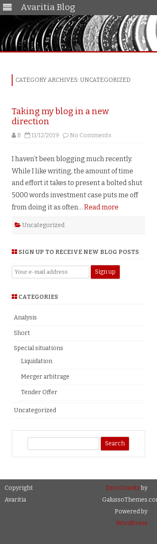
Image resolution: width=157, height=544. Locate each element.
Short (22, 333)
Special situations (38, 348)
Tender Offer (39, 392)
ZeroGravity (123, 488)
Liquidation (36, 361)
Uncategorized (43, 225)
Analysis (25, 317)
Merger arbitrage (45, 376)
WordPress (131, 523)
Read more (101, 207)
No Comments (90, 135)
